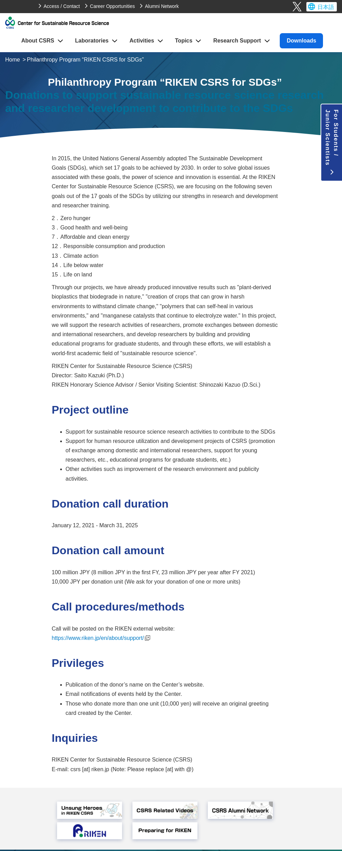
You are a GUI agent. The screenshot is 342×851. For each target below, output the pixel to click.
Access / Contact (62, 6)
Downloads (301, 41)
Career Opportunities (112, 6)
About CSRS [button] (37, 41)
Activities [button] (141, 41)
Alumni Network (162, 6)
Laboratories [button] (92, 41)
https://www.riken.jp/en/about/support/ (101, 638)
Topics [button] (183, 41)
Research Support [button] (237, 41)
